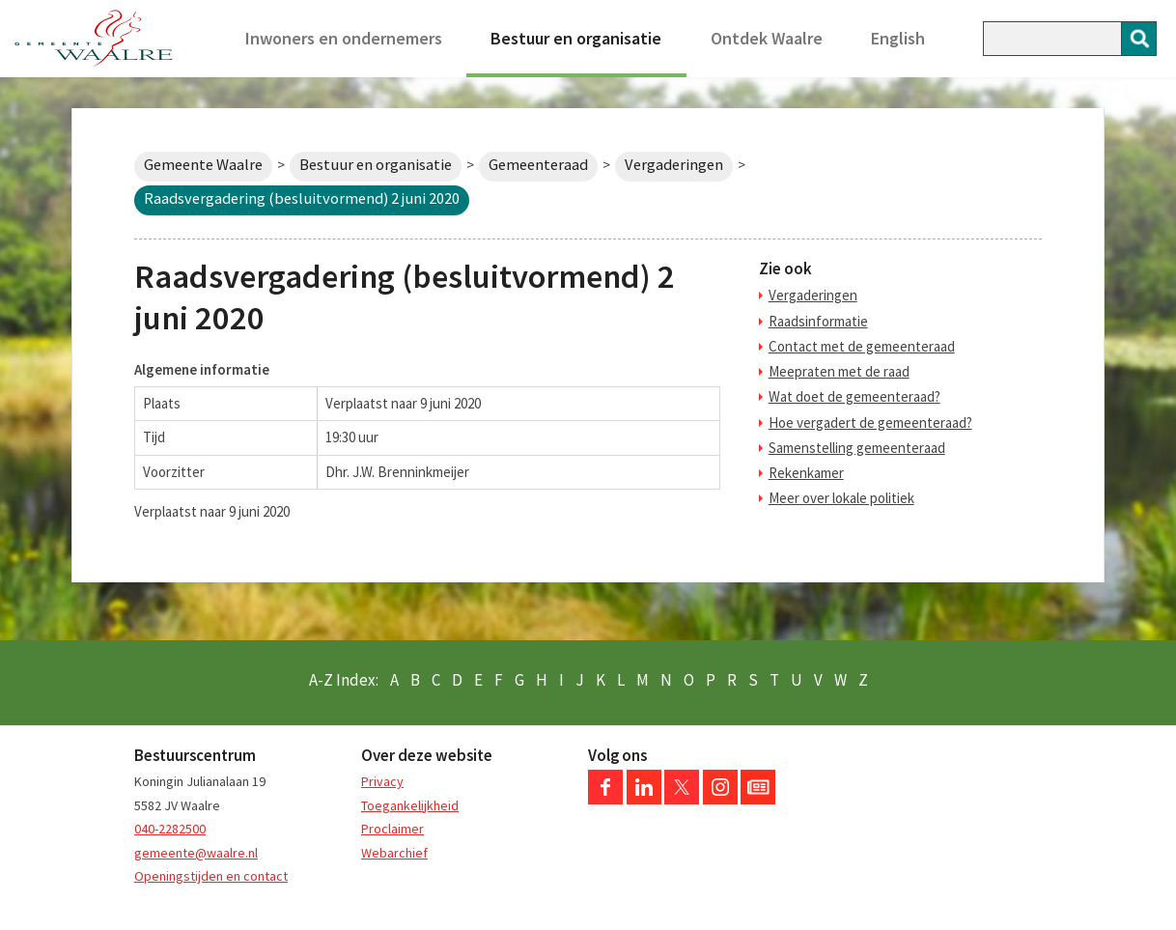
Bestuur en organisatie (575, 38)
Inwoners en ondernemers (343, 38)
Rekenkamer (806, 473)
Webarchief (394, 852)
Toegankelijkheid (410, 805)
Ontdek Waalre (767, 38)
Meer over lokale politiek (841, 498)
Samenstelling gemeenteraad (857, 447)
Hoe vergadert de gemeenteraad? (870, 422)
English (898, 38)
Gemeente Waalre (203, 165)
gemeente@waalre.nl (196, 852)
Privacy (382, 781)
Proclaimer (392, 828)
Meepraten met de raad (839, 371)
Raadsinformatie (818, 321)
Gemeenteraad (538, 165)
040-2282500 (170, 828)
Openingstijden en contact (211, 876)
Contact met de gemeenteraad (862, 346)
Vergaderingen (674, 165)
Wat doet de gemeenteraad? (854, 396)
